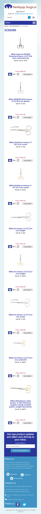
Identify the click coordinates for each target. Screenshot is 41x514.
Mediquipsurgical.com (23, 510)
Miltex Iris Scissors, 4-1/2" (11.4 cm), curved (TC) (20, 359)
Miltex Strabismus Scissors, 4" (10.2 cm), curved (20, 143)
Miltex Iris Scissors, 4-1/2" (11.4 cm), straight (20, 230)
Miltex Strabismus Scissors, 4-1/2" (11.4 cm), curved (20, 186)
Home (6, 26)
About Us (27, 475)
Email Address (20, 443)
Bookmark (13, 474)
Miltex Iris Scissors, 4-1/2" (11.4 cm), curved (20, 316)
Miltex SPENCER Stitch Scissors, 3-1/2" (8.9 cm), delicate (20, 100)
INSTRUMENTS (15, 26)
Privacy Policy (18, 478)
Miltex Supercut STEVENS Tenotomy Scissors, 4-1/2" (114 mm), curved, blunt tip (20, 56)
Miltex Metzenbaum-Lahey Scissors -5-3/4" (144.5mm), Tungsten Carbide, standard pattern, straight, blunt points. (20, 404)
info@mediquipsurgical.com (23, 14)
